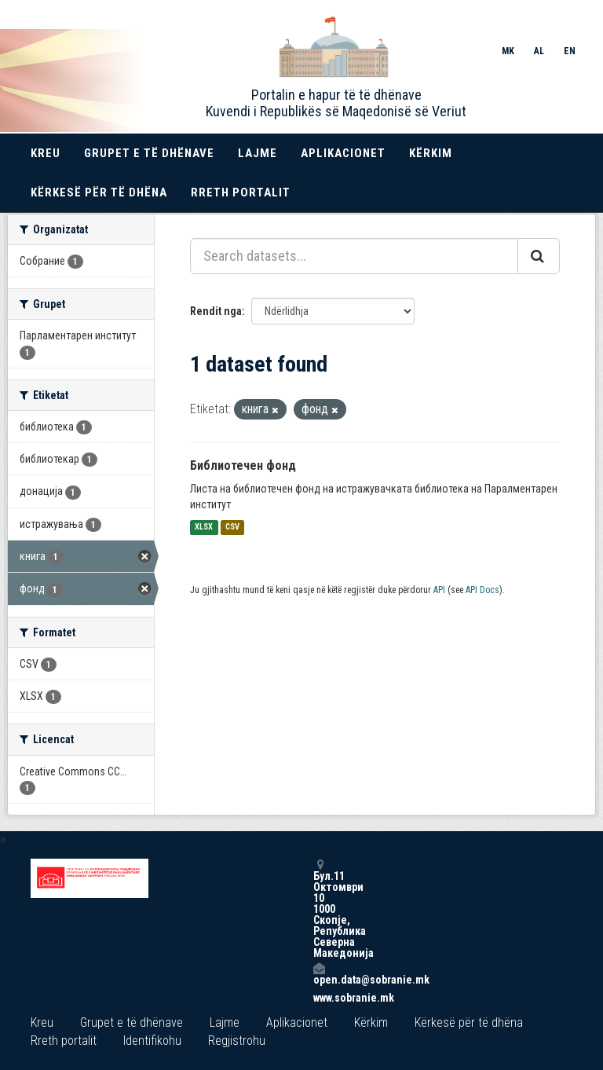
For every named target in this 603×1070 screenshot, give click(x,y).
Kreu (45, 153)
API (439, 589)
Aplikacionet (343, 153)
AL (539, 51)
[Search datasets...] (354, 256)
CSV (232, 527)
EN (570, 51)
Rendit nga (216, 311)
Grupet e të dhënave (149, 153)
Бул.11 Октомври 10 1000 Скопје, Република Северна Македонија (318, 908)
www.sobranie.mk (318, 997)
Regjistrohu (236, 1040)
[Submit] (538, 256)
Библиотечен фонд (243, 465)
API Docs (482, 589)
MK (508, 51)
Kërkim (430, 153)
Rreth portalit (241, 192)
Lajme (257, 153)
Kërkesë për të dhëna (99, 192)
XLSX (204, 527)
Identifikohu (152, 1040)
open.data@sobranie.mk (318, 973)
